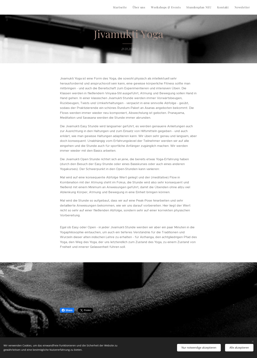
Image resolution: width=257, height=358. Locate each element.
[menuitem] (121, 7)
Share (67, 310)
